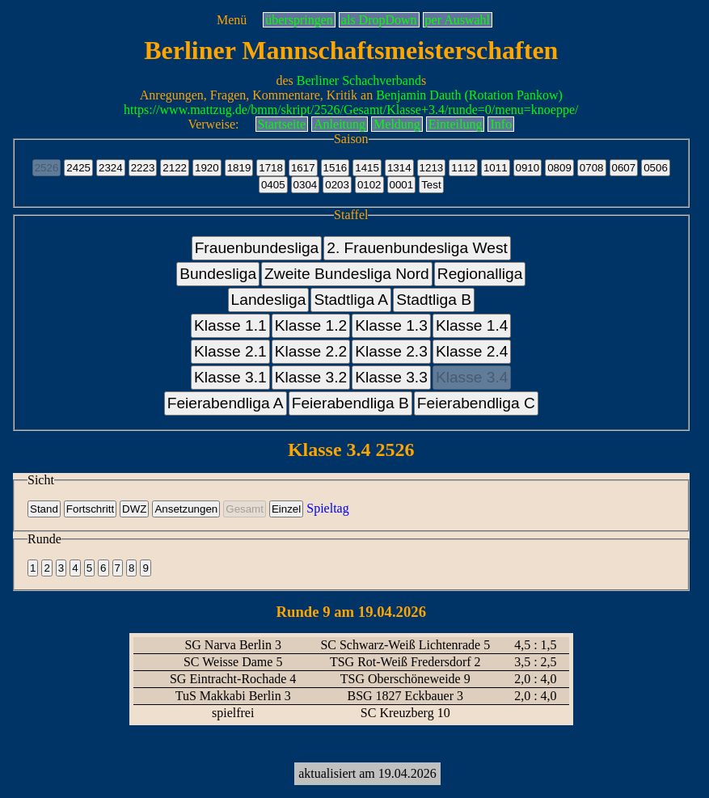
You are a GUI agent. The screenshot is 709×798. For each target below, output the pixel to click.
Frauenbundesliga (257, 247)
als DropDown (379, 20)
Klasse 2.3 (391, 351)
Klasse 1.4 (472, 325)
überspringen (299, 20)
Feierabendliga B (350, 403)
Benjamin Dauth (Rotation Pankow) (469, 95)
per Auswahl (457, 20)
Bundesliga (217, 273)
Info (501, 124)
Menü (232, 20)
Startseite (282, 124)
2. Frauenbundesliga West (417, 247)
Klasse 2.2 (311, 351)
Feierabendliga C (476, 403)
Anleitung (339, 124)
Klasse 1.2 (311, 325)
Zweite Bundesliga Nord (346, 273)
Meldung (396, 124)
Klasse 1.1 (230, 325)
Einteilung (455, 124)
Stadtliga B (433, 299)
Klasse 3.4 (472, 377)
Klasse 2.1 (230, 351)
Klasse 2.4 (472, 351)
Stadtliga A (351, 299)
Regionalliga (480, 273)
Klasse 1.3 (391, 325)
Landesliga (268, 299)
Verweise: (213, 124)
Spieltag (327, 508)
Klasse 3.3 (391, 377)
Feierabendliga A (225, 403)
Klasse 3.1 (230, 377)
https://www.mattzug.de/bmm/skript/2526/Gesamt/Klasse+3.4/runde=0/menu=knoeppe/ (351, 109)
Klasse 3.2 (311, 377)
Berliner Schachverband (359, 80)
